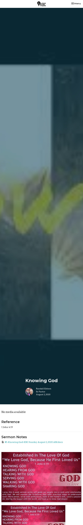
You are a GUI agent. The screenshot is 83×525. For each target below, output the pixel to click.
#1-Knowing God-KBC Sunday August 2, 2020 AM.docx (32, 442)
